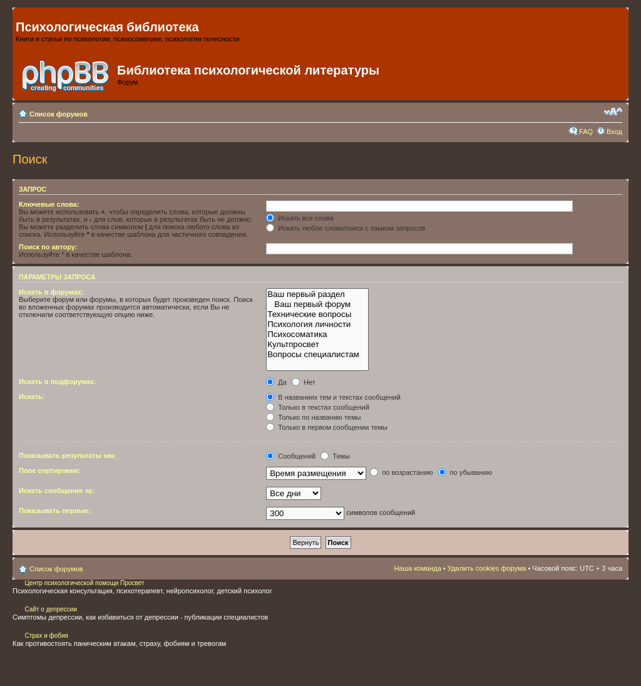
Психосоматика (317, 335)
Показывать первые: (55, 510)
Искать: (31, 396)
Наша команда (417, 568)
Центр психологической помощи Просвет (84, 582)
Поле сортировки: (49, 470)
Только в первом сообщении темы (326, 427)
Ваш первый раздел (317, 294)
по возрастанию (401, 472)
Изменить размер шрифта (613, 111)
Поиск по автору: (48, 247)
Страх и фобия (46, 635)
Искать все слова (300, 218)
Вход (614, 131)
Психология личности (317, 325)
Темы (335, 456)
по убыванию (465, 472)
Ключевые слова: (49, 204)
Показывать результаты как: (67, 455)
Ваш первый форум (317, 304)
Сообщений (290, 456)
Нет (303, 382)
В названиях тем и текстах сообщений (333, 397)
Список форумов (58, 114)
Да (276, 382)
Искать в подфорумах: (57, 381)
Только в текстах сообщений (317, 407)
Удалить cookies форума (487, 568)
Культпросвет (317, 345)
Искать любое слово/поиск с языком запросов (345, 228)
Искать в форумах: (51, 292)
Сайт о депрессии (50, 609)
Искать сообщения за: (57, 490)
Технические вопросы (317, 314)
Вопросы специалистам (317, 355)
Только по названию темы (313, 417)
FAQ (586, 131)
